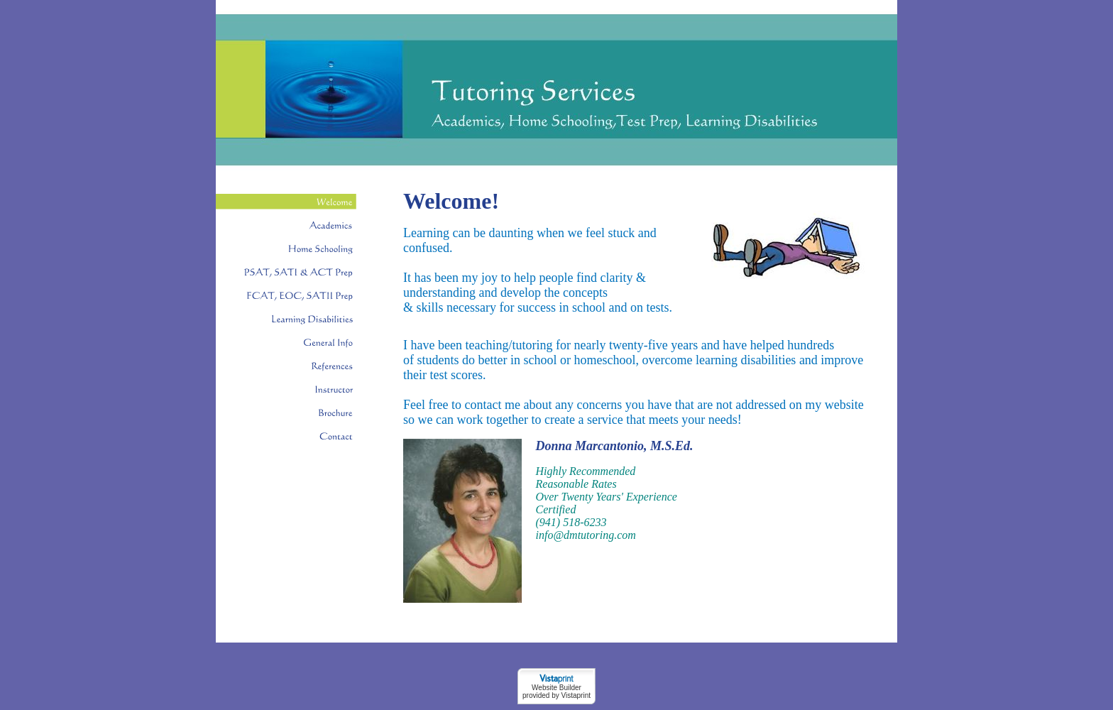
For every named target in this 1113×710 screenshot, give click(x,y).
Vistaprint (576, 695)
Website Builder (556, 688)
